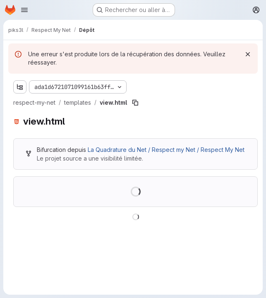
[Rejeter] (248, 54)
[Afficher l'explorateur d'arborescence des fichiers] (19, 87)
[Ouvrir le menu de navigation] (24, 10)
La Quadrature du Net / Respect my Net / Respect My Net (166, 149)
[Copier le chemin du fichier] (135, 102)
